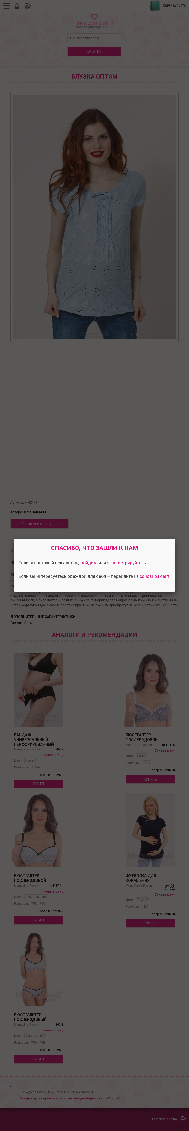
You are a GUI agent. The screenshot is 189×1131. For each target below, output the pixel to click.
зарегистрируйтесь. (127, 562)
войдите (89, 562)
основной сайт (154, 576)
